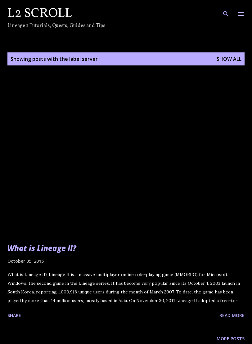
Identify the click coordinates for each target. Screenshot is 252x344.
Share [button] (14, 315)
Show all (229, 59)
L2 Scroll (39, 14)
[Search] (226, 11)
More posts (231, 339)
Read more (232, 315)
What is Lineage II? (41, 248)
